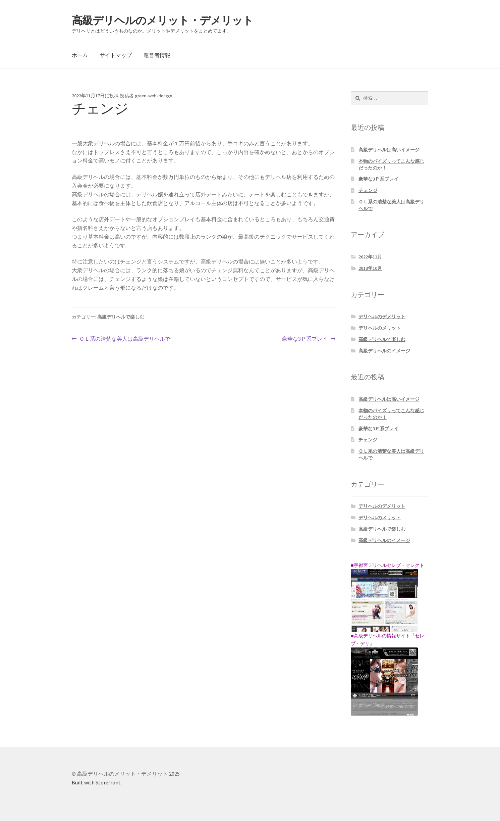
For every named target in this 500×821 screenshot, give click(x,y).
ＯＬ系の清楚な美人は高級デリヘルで (124, 339)
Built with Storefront (96, 782)
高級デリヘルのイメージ (384, 351)
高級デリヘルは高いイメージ (389, 150)
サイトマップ (116, 55)
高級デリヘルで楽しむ (120, 317)
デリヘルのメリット (379, 328)
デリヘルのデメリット (381, 316)
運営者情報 (157, 55)
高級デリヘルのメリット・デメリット (162, 20)
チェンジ (367, 190)
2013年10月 (370, 268)
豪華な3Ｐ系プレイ (305, 339)
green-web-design (153, 96)
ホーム (80, 55)
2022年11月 (370, 257)
